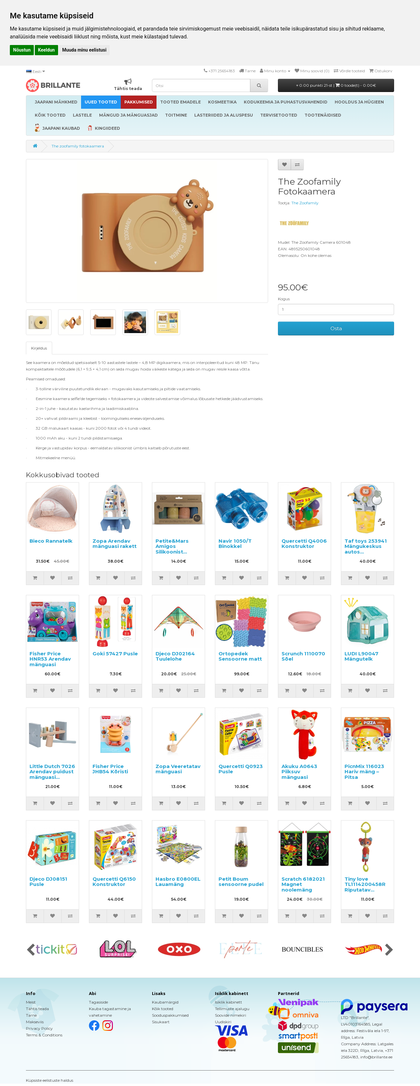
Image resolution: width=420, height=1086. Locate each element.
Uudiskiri (223, 1021)
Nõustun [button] (22, 50)
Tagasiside (98, 1002)
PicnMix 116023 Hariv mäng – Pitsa (364, 771)
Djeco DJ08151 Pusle (48, 882)
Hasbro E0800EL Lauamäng (178, 882)
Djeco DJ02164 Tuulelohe (175, 656)
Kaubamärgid (165, 1002)
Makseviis (35, 1021)
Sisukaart (161, 1021)
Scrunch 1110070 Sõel (303, 656)
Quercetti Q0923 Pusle (241, 769)
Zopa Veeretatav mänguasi (178, 769)
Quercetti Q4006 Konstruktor (304, 544)
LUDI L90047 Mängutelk (361, 656)
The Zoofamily (305, 202)
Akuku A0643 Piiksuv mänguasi (299, 771)
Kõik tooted (162, 1008)
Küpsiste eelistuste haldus (49, 1080)
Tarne (31, 1015)
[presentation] (30, 950)
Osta (336, 328)
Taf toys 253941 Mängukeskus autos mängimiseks (366, 549)
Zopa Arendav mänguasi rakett (114, 544)
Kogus (284, 298)
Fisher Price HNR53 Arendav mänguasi (50, 658)
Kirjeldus (39, 348)
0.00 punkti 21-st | (336, 85)
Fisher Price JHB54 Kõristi (110, 769)
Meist (31, 1002)
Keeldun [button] (46, 50)
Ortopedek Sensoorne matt (240, 656)
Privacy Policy (39, 1028)
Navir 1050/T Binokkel (235, 544)
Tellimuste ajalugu (232, 1008)
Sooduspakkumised (170, 1015)
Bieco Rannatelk (51, 541)
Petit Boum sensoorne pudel (241, 882)
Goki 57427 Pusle (115, 653)
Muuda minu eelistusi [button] (84, 50)
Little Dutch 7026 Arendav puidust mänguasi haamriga (52, 774)
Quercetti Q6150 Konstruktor (114, 882)
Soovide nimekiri (230, 1015)
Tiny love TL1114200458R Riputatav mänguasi (365, 887)
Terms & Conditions (44, 1034)
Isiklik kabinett (228, 1002)
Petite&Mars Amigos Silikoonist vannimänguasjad (179, 549)
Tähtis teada (37, 1008)
